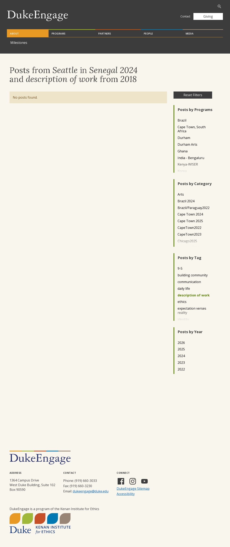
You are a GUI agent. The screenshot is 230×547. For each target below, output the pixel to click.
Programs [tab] (59, 33)
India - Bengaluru (191, 158)
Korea (182, 171)
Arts (181, 194)
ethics (182, 302)
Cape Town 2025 (190, 221)
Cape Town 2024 (190, 214)
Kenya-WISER (188, 164)
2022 (181, 369)
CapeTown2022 (189, 228)
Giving (208, 16)
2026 (181, 343)
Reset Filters (192, 95)
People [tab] (148, 33)
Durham (184, 138)
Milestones (18, 42)
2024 (181, 356)
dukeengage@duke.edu (90, 491)
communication (189, 282)
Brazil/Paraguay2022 (193, 208)
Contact (185, 16)
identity (183, 319)
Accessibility (126, 494)
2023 (181, 363)
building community (193, 275)
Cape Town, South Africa (192, 129)
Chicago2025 (187, 241)
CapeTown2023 (189, 234)
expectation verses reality (192, 310)
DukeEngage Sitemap (133, 488)
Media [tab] (190, 33)
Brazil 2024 (186, 201)
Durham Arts (187, 144)
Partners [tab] (104, 33)
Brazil (182, 120)
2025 (181, 349)
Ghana (183, 151)
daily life (184, 288)
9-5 (180, 268)
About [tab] (14, 33)
